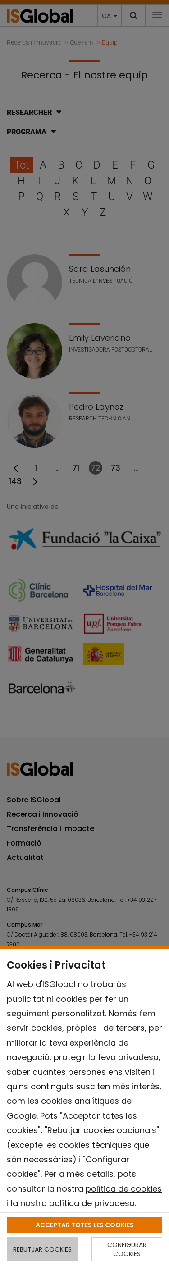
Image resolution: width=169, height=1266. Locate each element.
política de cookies (124, 1188)
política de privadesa (92, 1203)
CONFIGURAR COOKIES (126, 1249)
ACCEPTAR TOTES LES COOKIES (85, 1224)
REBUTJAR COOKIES (42, 1249)
